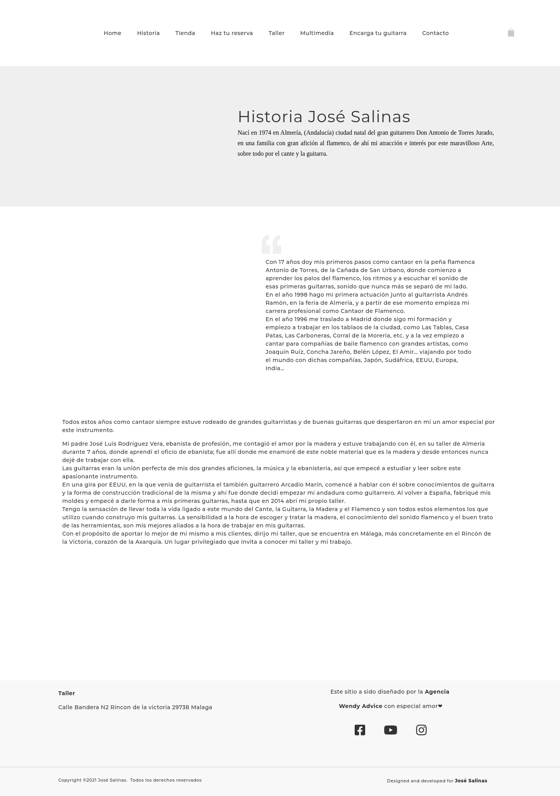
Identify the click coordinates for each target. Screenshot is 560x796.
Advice (372, 706)
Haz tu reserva (232, 33)
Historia (148, 33)
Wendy (349, 706)
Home (113, 33)
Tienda (185, 33)
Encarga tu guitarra (378, 33)
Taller (277, 33)
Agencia (438, 691)
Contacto (435, 33)
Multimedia (317, 33)
